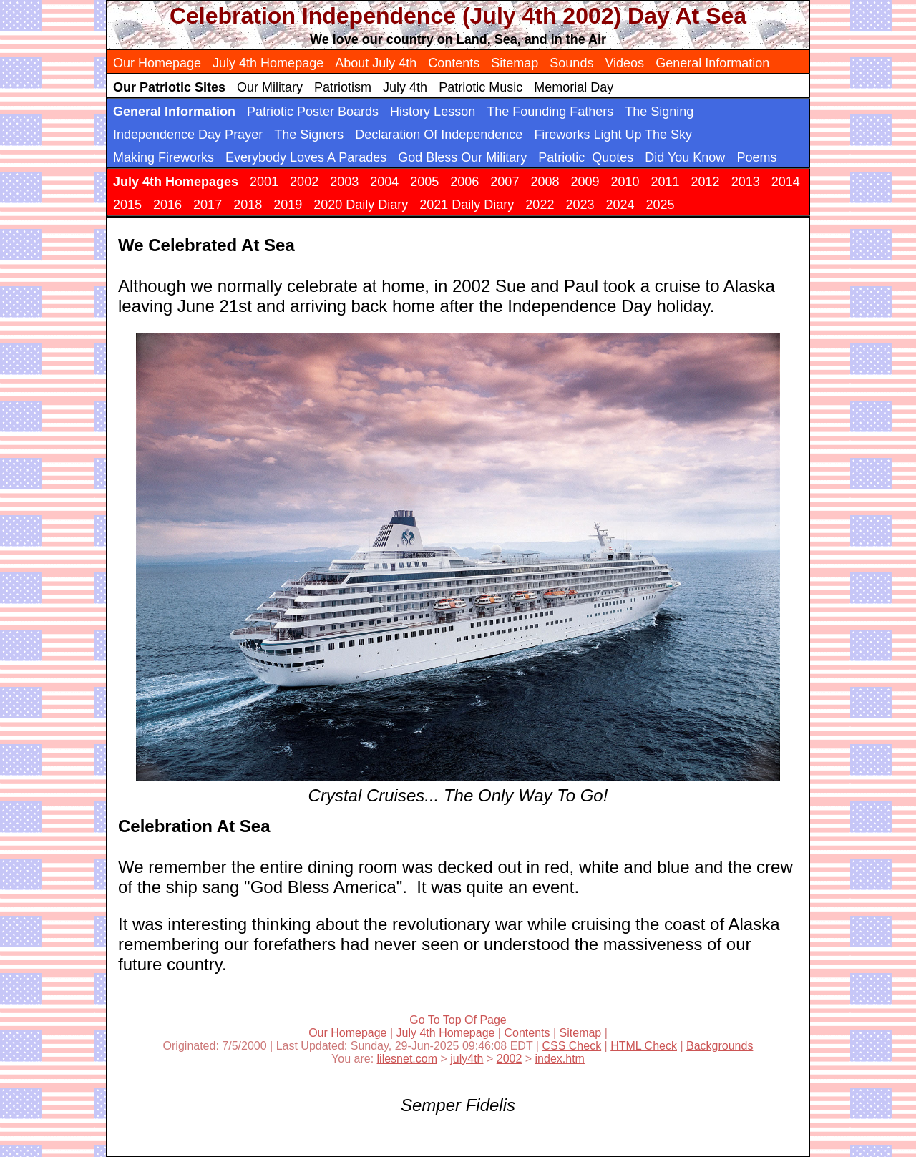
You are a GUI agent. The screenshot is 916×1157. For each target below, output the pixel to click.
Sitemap (514, 63)
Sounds (571, 63)
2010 (624, 182)
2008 (544, 182)
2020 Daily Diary (360, 204)
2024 (619, 204)
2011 (665, 182)
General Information (712, 63)
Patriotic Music (480, 87)
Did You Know (685, 157)
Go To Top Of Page (458, 1020)
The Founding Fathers (550, 111)
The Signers (309, 134)
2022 (539, 204)
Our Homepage (157, 63)
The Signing (659, 111)
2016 (167, 204)
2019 (287, 204)
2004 (384, 182)
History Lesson (432, 111)
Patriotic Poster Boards (313, 111)
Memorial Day (573, 87)
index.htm (560, 1059)
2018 (247, 204)
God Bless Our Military (462, 157)
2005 (424, 182)
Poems (756, 157)
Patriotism (342, 87)
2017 (207, 204)
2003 (344, 182)
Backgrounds (719, 1046)
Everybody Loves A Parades (305, 157)
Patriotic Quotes (585, 157)
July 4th (405, 87)
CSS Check (571, 1046)
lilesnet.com (407, 1059)
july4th (466, 1059)
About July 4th (375, 63)
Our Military (270, 87)
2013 (745, 182)
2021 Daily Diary (466, 204)
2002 (304, 182)
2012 (705, 182)
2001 (264, 182)
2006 (464, 182)
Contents (453, 63)
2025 (660, 204)
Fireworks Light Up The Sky (613, 134)
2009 (584, 182)
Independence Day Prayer (188, 134)
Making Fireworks (163, 157)
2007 (504, 182)
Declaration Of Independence (438, 134)
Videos (624, 63)
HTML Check (643, 1046)
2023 (579, 204)
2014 (785, 182)
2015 (127, 204)
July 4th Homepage (268, 63)
